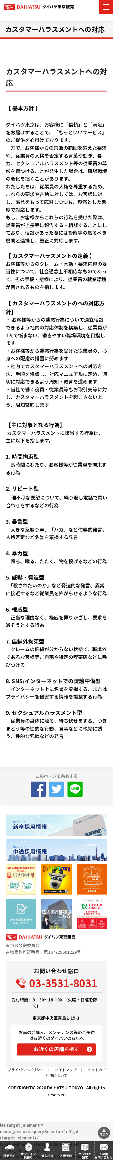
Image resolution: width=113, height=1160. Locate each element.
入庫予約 (66, 1155)
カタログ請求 (85, 1155)
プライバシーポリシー (26, 1069)
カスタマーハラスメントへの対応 (55, 29)
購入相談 (47, 1155)
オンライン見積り (28, 1155)
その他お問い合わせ (104, 1155)
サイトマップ (66, 1069)
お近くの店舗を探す (56, 1048)
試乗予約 (9, 1155)
